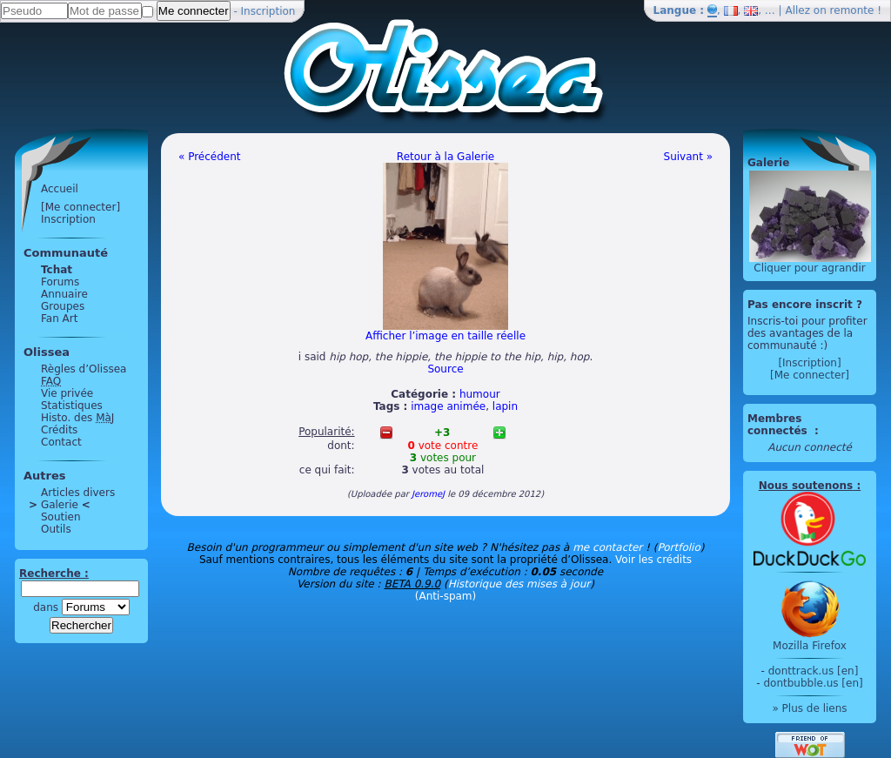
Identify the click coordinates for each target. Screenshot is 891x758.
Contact (61, 442)
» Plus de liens (809, 708)
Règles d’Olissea (83, 369)
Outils (56, 529)
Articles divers (78, 492)
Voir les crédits (653, 559)
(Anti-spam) (445, 596)
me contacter (607, 547)
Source (445, 369)
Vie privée (67, 393)
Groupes (62, 306)
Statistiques (72, 405)
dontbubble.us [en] (812, 683)
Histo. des (77, 418)
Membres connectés (779, 425)
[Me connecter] (80, 207)
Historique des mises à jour (519, 584)
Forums (60, 282)
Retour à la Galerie (445, 157)
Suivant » (688, 157)
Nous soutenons (806, 486)
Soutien (61, 517)
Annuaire (64, 294)
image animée (448, 406)
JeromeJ (428, 494)
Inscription (268, 11)
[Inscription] (809, 363)
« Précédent (209, 157)
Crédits (59, 430)
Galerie (59, 505)
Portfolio (678, 547)
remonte (852, 10)
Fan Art (59, 318)
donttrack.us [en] (813, 671)
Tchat (56, 270)
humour (479, 394)
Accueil (59, 189)
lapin (505, 406)
